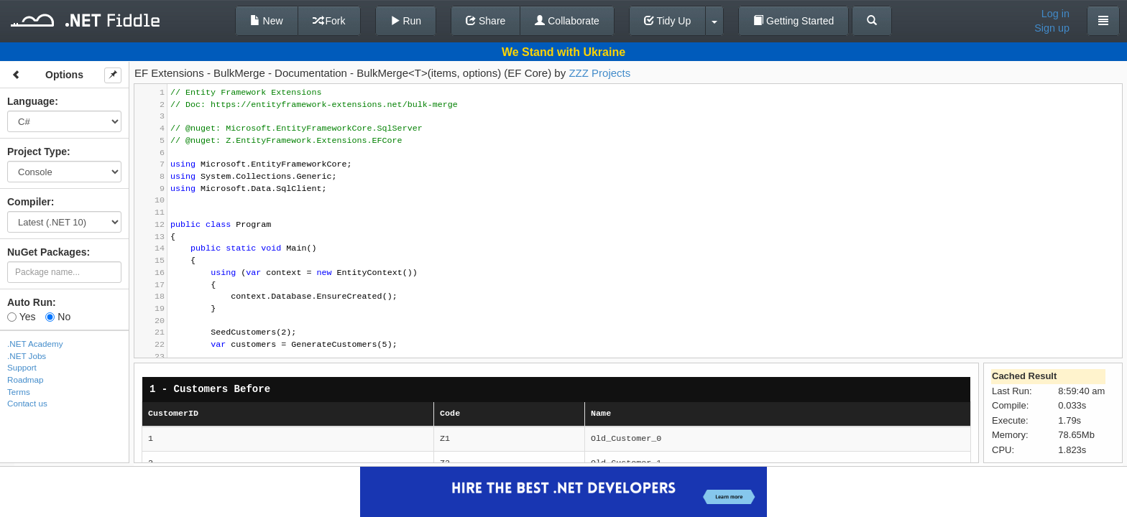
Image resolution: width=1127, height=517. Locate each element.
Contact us (27, 403)
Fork (329, 21)
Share (485, 21)
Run (406, 21)
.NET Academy (35, 343)
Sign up (1052, 28)
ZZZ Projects (599, 73)
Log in (1055, 13)
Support (22, 367)
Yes (21, 316)
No (57, 316)
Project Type (37, 151)
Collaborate (567, 21)
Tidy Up (667, 21)
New (266, 21)
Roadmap (25, 379)
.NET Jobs (26, 355)
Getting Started (793, 21)
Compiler (29, 202)
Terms (18, 391)
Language (31, 101)
